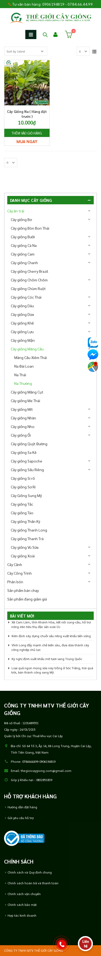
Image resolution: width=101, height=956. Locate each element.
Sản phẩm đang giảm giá (27, 598)
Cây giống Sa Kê (24, 452)
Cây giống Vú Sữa (25, 547)
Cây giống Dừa (22, 314)
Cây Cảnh (14, 564)
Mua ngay (26, 141)
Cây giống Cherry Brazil (29, 271)
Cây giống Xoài (23, 555)
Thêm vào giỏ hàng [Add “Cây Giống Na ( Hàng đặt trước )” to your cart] (27, 133)
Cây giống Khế (22, 322)
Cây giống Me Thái (25, 400)
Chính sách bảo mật (22, 905)
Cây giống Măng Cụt (27, 391)
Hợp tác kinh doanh (22, 915)
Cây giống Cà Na (24, 245)
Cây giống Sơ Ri (23, 486)
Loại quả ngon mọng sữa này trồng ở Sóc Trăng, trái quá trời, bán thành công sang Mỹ (52, 670)
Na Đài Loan (24, 366)
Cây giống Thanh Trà (27, 538)
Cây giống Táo (22, 512)
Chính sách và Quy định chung (30, 872)
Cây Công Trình (19, 573)
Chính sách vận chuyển (24, 894)
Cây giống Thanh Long (29, 529)
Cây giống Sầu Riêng (27, 469)
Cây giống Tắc (22, 504)
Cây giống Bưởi (23, 236)
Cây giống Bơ (21, 219)
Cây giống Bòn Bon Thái (30, 228)
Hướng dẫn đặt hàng (22, 807)
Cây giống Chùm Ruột (28, 288)
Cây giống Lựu (22, 331)
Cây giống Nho (22, 426)
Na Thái (20, 374)
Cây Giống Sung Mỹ (26, 495)
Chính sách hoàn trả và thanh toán (33, 883)
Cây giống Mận (23, 340)
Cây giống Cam (22, 253)
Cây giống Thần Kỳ (25, 521)
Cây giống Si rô (23, 478)
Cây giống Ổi (21, 435)
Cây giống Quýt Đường (29, 443)
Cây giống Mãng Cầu (27, 348)
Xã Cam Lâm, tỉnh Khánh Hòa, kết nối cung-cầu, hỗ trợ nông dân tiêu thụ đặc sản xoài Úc (51, 624)
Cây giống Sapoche (26, 460)
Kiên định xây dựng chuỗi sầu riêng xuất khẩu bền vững (51, 636)
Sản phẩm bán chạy (23, 590)
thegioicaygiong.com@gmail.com (46, 771)
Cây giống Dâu (22, 305)
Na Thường (23, 383)
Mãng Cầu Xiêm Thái (30, 357)
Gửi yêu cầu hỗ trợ (21, 818)
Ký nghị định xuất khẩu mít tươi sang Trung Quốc (47, 659)
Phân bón (15, 581)
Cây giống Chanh (24, 262)
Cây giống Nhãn (23, 417)
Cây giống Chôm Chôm (29, 279)
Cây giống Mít (22, 409)
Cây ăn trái (15, 210)
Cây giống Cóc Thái (26, 297)
